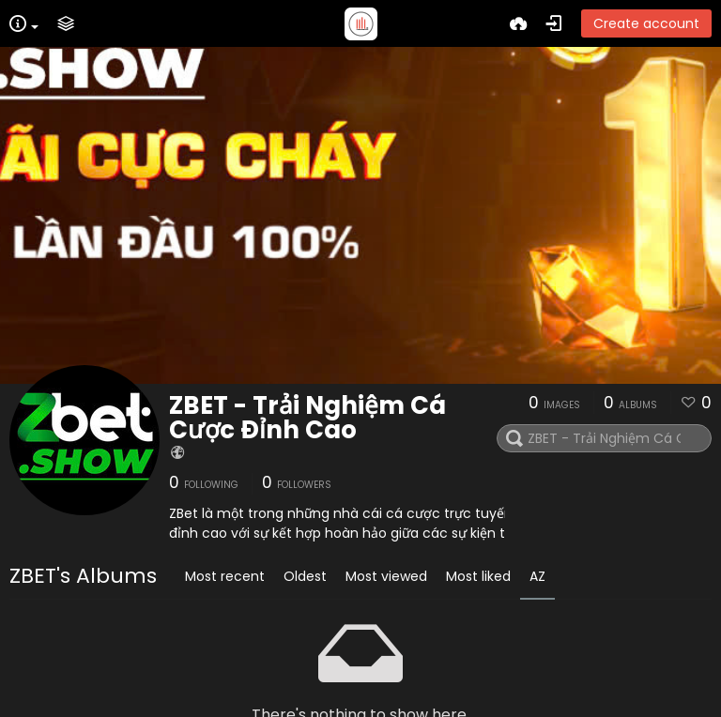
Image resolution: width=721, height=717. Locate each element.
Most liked (478, 576)
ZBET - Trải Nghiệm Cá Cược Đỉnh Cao (307, 418)
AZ (537, 576)
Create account (646, 23)
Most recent (225, 576)
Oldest (305, 576)
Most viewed (386, 576)
